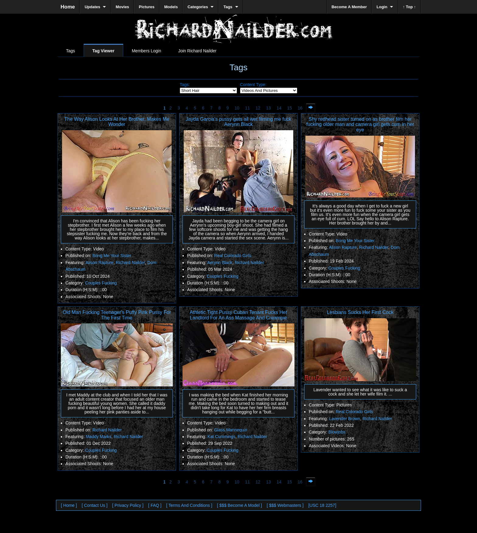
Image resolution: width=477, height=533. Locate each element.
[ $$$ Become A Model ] (239, 505)
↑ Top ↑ (409, 7)
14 (279, 108)
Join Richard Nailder (197, 50)
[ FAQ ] (155, 505)
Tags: (185, 84)
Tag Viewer (103, 50)
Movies (122, 7)
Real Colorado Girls (232, 255)
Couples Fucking (101, 282)
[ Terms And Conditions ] (189, 505)
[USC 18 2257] (322, 505)
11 (247, 108)
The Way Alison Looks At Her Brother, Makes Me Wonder (116, 122)
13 (268, 108)
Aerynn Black (219, 262)
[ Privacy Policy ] (128, 505)
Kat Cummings (221, 436)
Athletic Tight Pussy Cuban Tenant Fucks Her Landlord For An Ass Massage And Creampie (238, 315)
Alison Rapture (99, 262)
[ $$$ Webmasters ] (285, 505)
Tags (70, 50)
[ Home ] (69, 505)
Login (382, 7)
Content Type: (253, 84)
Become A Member (349, 7)
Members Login (146, 50)
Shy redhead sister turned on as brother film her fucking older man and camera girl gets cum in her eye (360, 124)
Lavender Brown (344, 418)
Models (171, 7)
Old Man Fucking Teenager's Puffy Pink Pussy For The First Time (117, 315)
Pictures (146, 7)
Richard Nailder (130, 262)
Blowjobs (337, 432)
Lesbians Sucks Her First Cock (360, 312)
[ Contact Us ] (94, 505)
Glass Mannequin (230, 429)
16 (300, 108)
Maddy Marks (98, 436)
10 (237, 108)
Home (68, 7)
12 (258, 108)
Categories (197, 7)
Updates (92, 7)
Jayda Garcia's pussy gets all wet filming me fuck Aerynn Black (238, 122)
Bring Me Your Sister (111, 255)
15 (289, 108)
